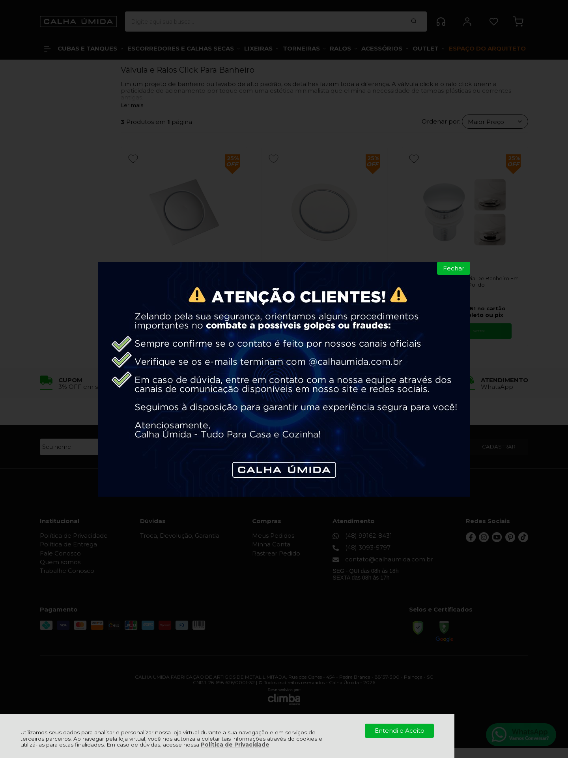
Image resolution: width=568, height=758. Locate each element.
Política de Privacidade (235, 744)
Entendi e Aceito (399, 730)
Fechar (453, 268)
